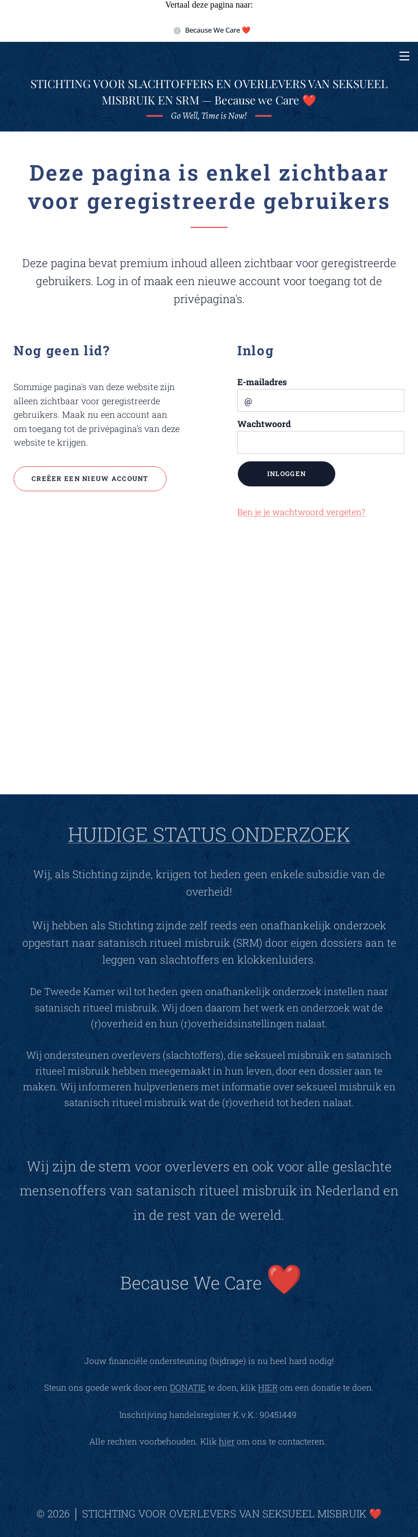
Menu (404, 56)
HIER (268, 1387)
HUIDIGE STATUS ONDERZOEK (209, 834)
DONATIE (188, 1387)
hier (227, 1441)
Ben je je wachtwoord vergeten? (301, 511)
